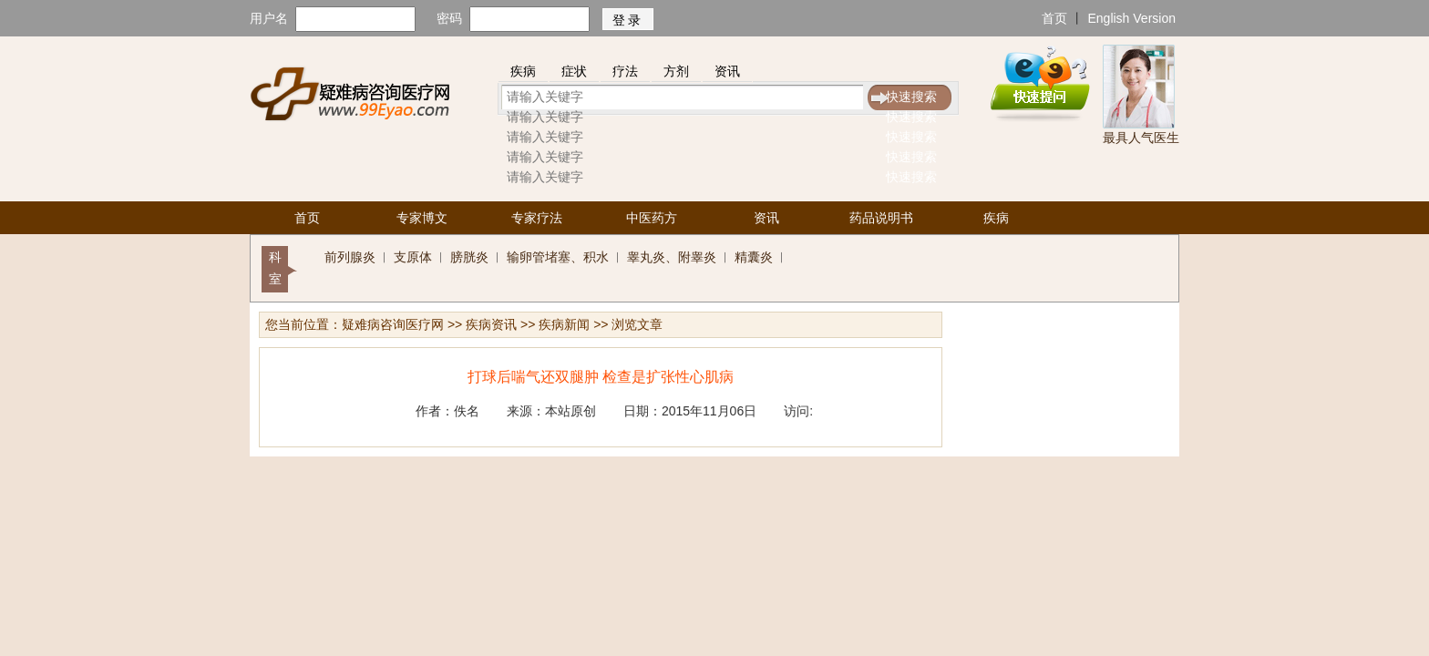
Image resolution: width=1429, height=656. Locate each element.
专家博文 (421, 217)
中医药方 (651, 217)
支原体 (413, 257)
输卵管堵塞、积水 (558, 257)
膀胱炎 (469, 257)
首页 (1054, 18)
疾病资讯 (491, 324)
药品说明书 (881, 217)
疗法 (625, 71)
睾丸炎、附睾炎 (671, 257)
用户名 (269, 18)
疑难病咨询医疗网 (393, 324)
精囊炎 (754, 257)
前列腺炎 (349, 257)
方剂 (676, 71)
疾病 (523, 71)
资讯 (727, 71)
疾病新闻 (564, 324)
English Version (1131, 18)
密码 (449, 18)
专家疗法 (536, 217)
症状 (574, 71)
